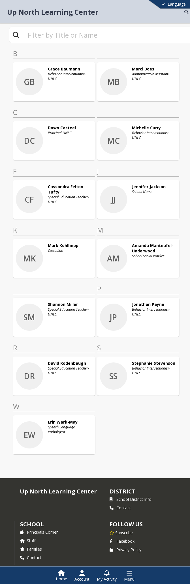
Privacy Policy (125, 543)
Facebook (122, 534)
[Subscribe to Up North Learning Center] (121, 526)
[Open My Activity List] (107, 576)
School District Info (130, 492)
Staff (27, 533)
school (32, 517)
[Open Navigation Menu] (129, 576)
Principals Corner (39, 525)
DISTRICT (123, 484)
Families (31, 542)
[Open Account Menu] (81, 576)
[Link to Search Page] (185, 12)
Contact (120, 501)
